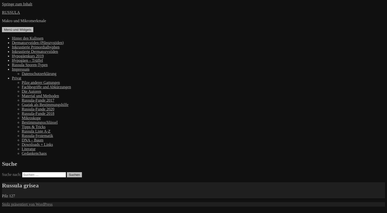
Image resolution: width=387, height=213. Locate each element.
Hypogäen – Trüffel (27, 60)
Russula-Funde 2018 (38, 113)
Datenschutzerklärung (39, 74)
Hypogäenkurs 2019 (28, 56)
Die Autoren (31, 91)
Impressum (20, 69)
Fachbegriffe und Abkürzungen (46, 87)
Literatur (29, 149)
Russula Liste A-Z (36, 131)
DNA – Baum (32, 140)
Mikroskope (31, 118)
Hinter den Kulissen (27, 38)
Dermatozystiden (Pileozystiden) (38, 43)
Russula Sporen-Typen (30, 65)
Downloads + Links (37, 144)
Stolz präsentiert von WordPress (27, 204)
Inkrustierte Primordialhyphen (35, 47)
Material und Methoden (40, 96)
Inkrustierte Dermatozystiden (35, 51)
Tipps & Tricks (33, 127)
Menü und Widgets (17, 29)
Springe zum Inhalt (17, 4)
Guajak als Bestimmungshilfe (45, 105)
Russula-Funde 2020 (38, 109)
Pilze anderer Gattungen (41, 82)
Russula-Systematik (37, 136)
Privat (16, 78)
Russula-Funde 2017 (38, 100)
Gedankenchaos (34, 153)
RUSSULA (11, 12)
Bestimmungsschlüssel (40, 122)
